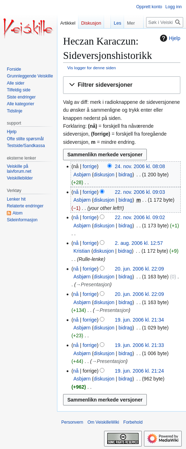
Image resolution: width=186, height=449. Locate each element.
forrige (90, 166)
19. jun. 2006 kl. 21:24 (139, 371)
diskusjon (104, 174)
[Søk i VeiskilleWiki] (164, 22)
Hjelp (169, 38)
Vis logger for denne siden (91, 67)
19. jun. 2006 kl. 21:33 (139, 345)
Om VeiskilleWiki (103, 422)
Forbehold (133, 422)
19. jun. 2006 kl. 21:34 (139, 320)
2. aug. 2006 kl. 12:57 (139, 243)
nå (76, 192)
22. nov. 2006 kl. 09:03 (140, 192)
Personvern (72, 422)
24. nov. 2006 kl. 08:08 (140, 166)
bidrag (126, 174)
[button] (121, 85)
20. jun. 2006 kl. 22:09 (139, 269)
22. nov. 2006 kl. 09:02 (140, 217)
